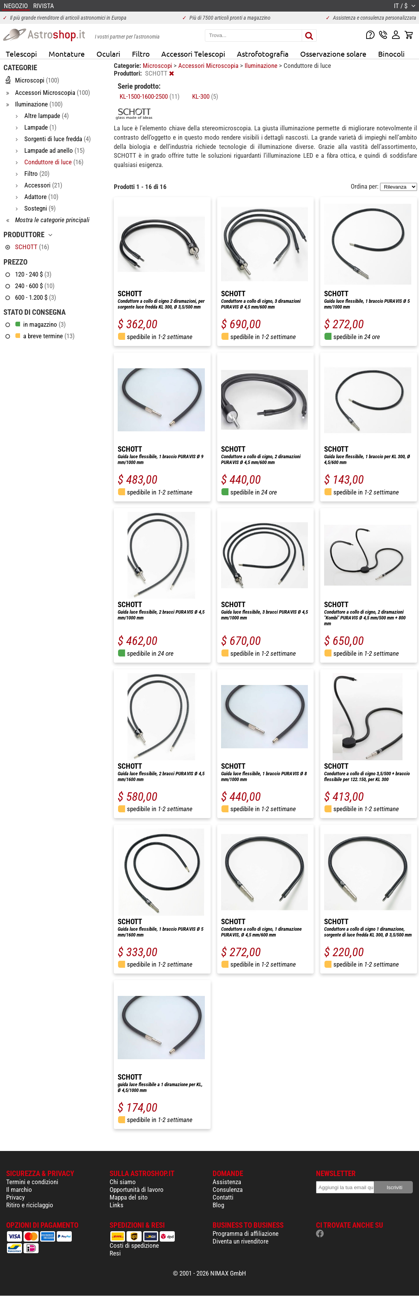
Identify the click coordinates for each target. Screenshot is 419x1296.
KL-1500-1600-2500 (149, 96)
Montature (67, 53)
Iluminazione (262, 65)
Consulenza (228, 1189)
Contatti (223, 1197)
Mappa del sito (129, 1197)
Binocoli (391, 53)
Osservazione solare (333, 53)
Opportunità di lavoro (137, 1189)
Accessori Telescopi (193, 53)
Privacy (15, 1197)
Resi (115, 1253)
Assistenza (227, 1182)
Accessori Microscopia (209, 65)
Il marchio (19, 1189)
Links (116, 1205)
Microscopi (158, 65)
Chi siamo (123, 1182)
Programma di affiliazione (246, 1233)
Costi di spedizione (134, 1245)
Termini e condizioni (32, 1182)
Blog (218, 1205)
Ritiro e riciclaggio (29, 1205)
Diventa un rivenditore (241, 1241)
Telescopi (21, 53)
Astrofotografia (263, 53)
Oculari (108, 53)
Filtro (141, 53)
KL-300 (205, 96)
